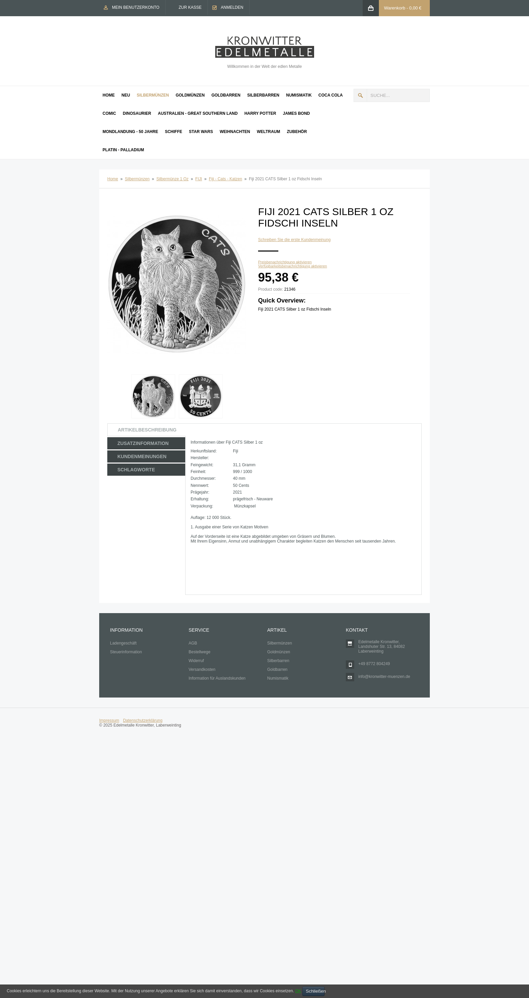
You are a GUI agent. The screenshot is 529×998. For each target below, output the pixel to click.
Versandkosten (202, 669)
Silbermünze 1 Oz (172, 179)
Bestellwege (200, 652)
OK (298, 991)
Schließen (315, 991)
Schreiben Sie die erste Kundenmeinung (294, 239)
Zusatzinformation (143, 443)
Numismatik (277, 678)
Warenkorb (394, 7)
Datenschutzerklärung (143, 720)
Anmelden (232, 7)
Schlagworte (136, 469)
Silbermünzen (137, 179)
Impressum (109, 720)
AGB (193, 643)
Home (112, 179)
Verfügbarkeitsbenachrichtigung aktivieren (292, 266)
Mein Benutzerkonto (135, 7)
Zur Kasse (189, 7)
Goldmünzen (278, 652)
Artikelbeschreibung (147, 429)
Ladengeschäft (123, 643)
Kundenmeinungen (141, 456)
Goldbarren (277, 669)
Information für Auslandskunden (217, 678)
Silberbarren (278, 660)
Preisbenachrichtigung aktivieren (285, 262)
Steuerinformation (126, 652)
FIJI (198, 179)
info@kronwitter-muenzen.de (384, 676)
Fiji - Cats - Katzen (225, 179)
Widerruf (196, 660)
